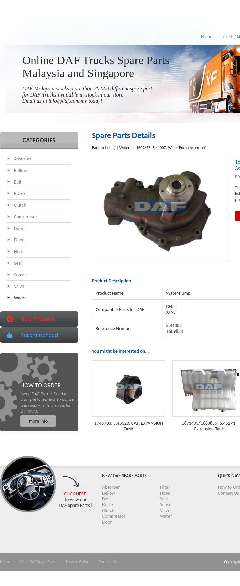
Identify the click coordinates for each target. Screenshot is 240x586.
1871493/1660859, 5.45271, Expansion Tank (208, 426)
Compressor (25, 217)
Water (20, 298)
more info (38, 421)
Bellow (20, 170)
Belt (17, 182)
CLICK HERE (75, 494)
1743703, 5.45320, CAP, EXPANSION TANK (128, 426)
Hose (19, 251)
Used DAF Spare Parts (38, 561)
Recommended (39, 335)
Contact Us (228, 493)
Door (18, 228)
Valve (19, 286)
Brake (19, 193)
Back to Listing (103, 147)
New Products (37, 319)
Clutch (20, 205)
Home (206, 37)
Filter (19, 240)
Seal (18, 263)
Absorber (23, 159)
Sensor (20, 275)
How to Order (77, 561)
